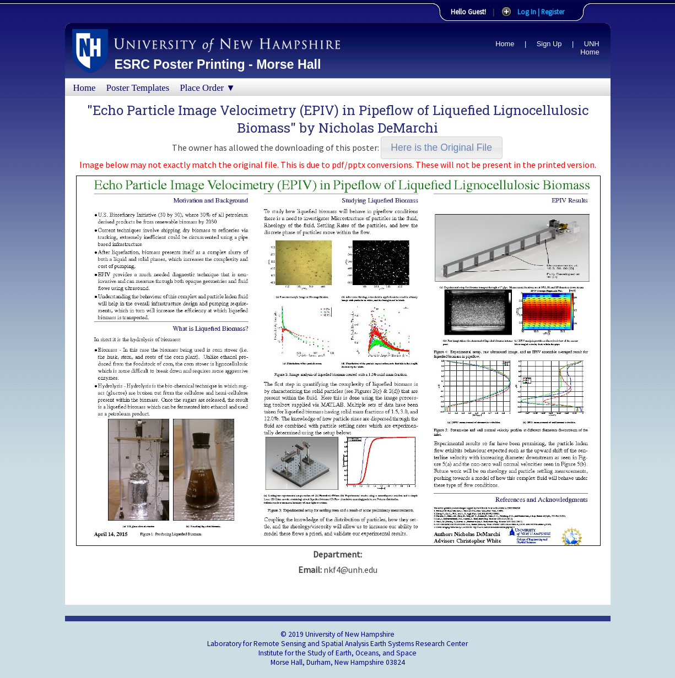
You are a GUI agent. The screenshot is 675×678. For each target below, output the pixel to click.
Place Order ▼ (207, 88)
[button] (442, 147)
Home (504, 44)
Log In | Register (540, 11)
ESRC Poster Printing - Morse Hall (218, 64)
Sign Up (549, 44)
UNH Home (589, 48)
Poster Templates (138, 88)
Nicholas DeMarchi (378, 127)
